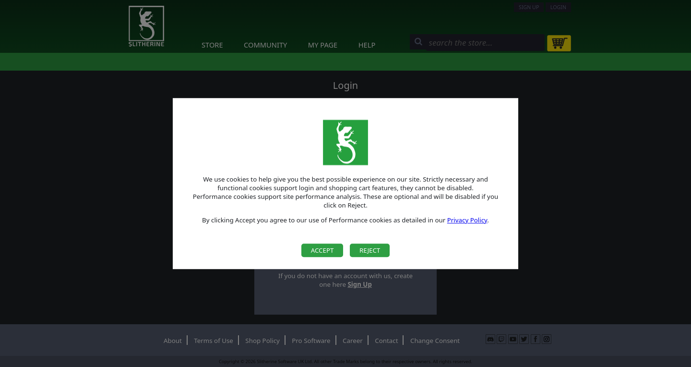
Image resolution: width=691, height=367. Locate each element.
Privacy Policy (467, 220)
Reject (369, 250)
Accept (322, 250)
